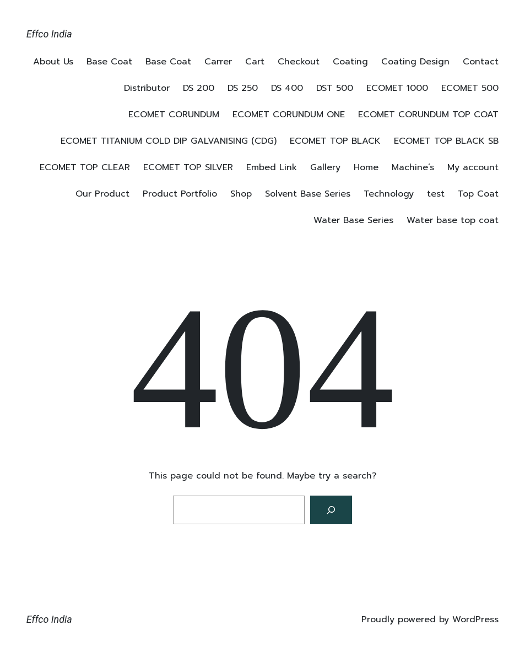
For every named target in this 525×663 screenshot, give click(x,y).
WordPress (475, 619)
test (436, 193)
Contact (481, 61)
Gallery (325, 167)
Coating (350, 61)
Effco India (49, 34)
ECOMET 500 (470, 88)
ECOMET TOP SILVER (188, 167)
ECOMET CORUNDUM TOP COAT (428, 114)
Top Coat (478, 193)
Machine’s (413, 167)
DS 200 (198, 88)
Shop (241, 193)
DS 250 (243, 88)
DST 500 (334, 88)
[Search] (331, 510)
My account (473, 167)
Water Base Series (353, 220)
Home (366, 167)
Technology (389, 193)
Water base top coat (453, 220)
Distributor (147, 88)
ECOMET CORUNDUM (173, 114)
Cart (254, 61)
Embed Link (271, 167)
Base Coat (109, 61)
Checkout (299, 61)
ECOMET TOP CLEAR (85, 167)
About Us (53, 61)
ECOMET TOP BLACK (335, 141)
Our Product (102, 193)
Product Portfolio (180, 193)
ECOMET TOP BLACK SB (446, 141)
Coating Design (415, 61)
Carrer (218, 61)
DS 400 (287, 88)
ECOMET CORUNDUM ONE (288, 114)
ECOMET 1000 (397, 88)
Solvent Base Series (307, 193)
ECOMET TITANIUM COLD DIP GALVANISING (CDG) (169, 141)
